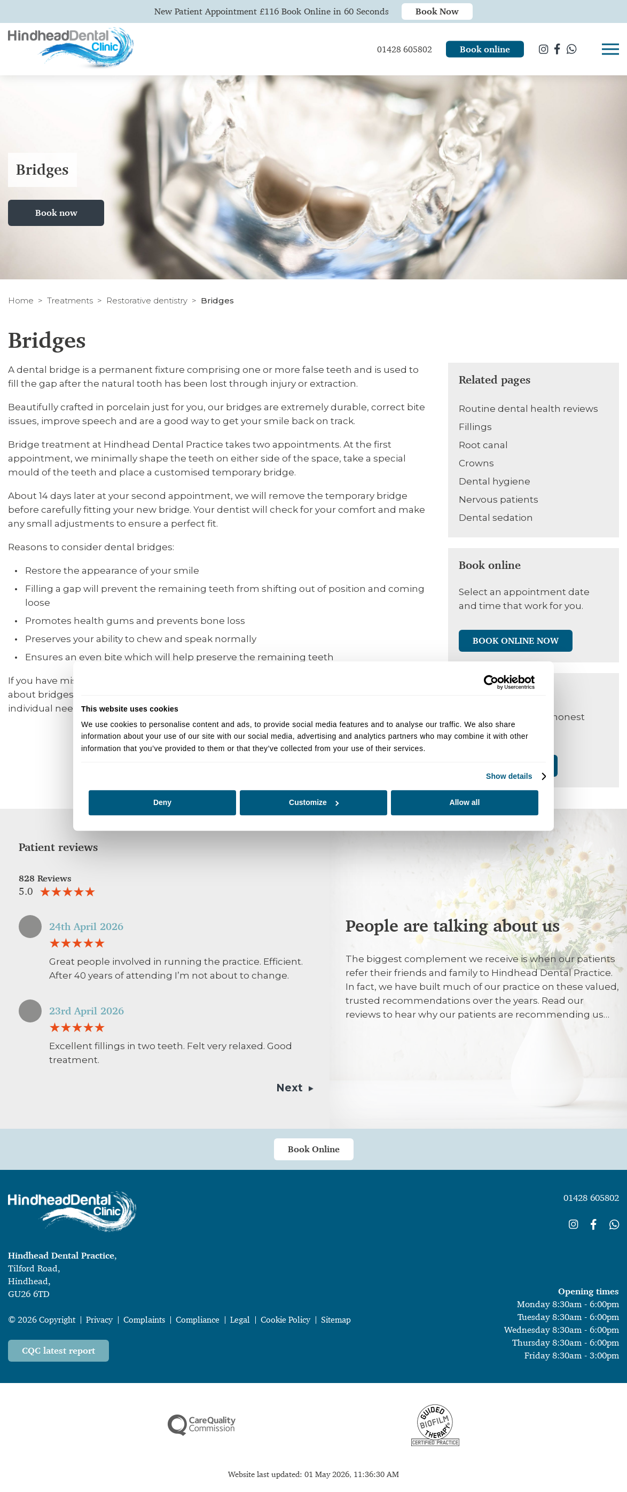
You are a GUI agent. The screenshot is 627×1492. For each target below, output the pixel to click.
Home (21, 300)
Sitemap (336, 1319)
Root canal (483, 445)
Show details (509, 776)
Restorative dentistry (146, 300)
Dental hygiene (494, 481)
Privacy (99, 1319)
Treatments (70, 300)
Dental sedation (496, 517)
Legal (240, 1319)
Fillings (475, 426)
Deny (162, 803)
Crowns (476, 463)
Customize (314, 803)
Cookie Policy (285, 1319)
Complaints (144, 1319)
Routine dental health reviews (528, 408)
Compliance (198, 1319)
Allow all (465, 803)
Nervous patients (498, 499)
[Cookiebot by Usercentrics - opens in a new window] (488, 682)
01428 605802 (591, 1198)
